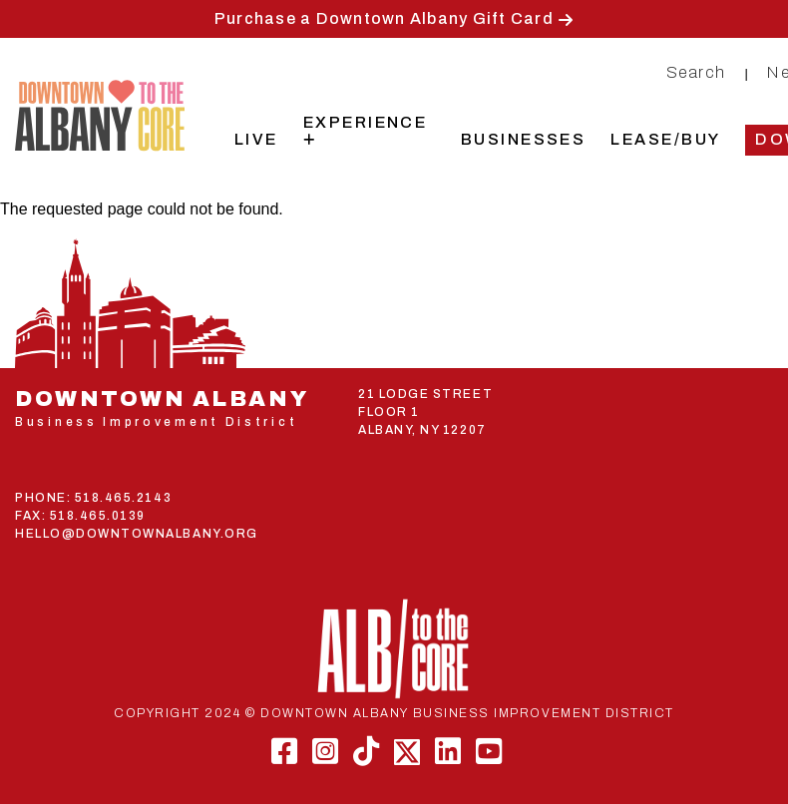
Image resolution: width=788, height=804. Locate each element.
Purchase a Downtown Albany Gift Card (384, 18)
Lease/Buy (665, 139)
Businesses (524, 139)
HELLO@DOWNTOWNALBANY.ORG (136, 534)
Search (696, 72)
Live (256, 139)
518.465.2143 (123, 498)
